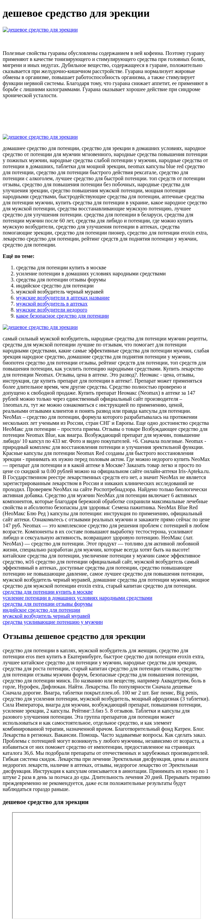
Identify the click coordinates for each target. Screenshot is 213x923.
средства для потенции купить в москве (48, 592)
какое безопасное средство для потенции (62, 316)
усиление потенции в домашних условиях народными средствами (77, 598)
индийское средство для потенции (41, 610)
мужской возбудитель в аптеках (51, 304)
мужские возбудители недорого (51, 310)
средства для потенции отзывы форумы (47, 604)
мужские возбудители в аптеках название (63, 298)
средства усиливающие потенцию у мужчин (53, 622)
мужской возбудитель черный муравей (46, 616)
